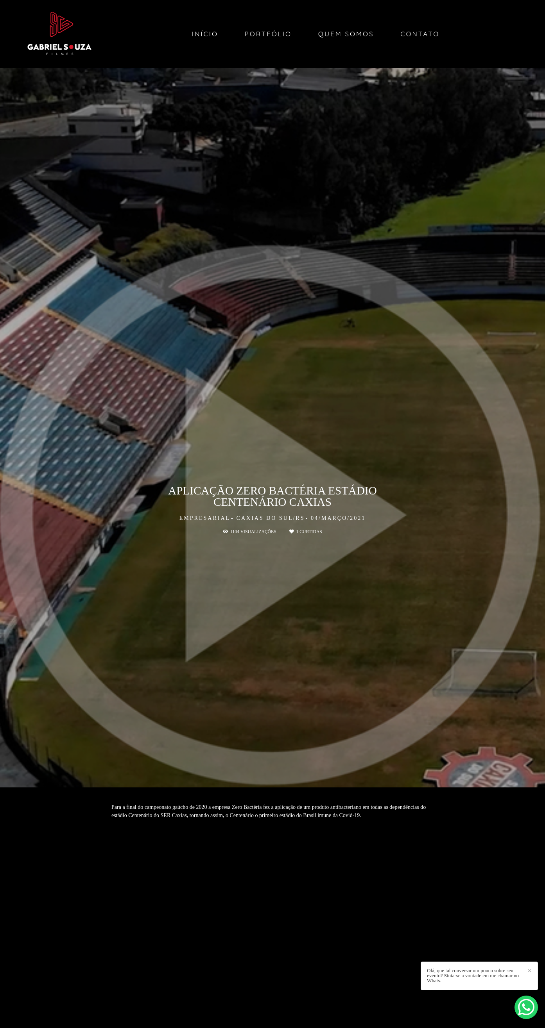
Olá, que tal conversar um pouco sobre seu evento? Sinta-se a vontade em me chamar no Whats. (473, 975)
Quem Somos (346, 34)
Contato (419, 34)
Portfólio (268, 34)
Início (205, 34)
